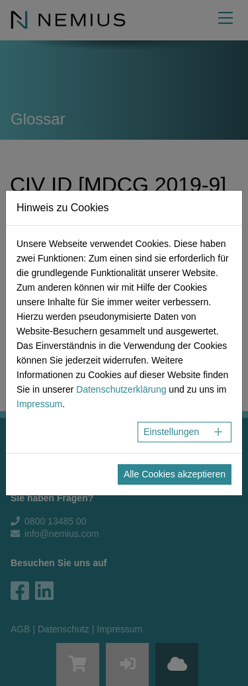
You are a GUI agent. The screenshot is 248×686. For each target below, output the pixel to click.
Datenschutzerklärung (121, 389)
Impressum (39, 404)
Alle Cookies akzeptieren (175, 474)
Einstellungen (171, 431)
